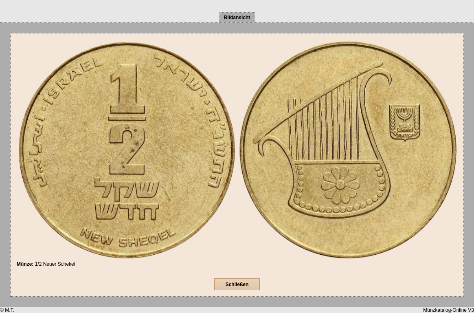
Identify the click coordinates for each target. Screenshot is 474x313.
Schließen (237, 284)
